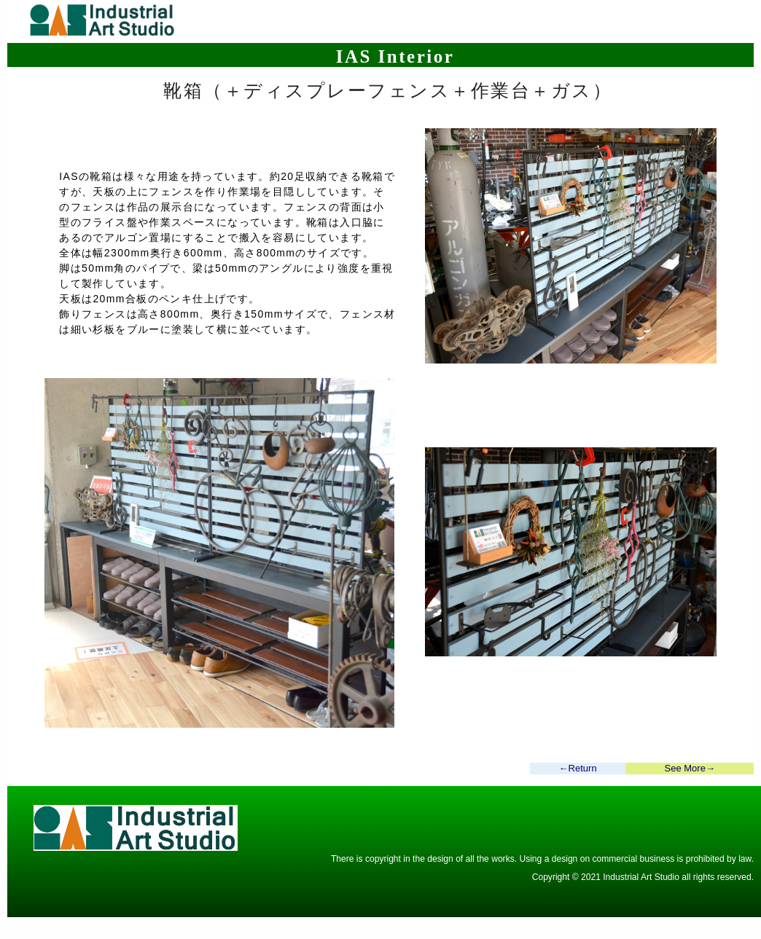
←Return (578, 768)
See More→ (690, 768)
